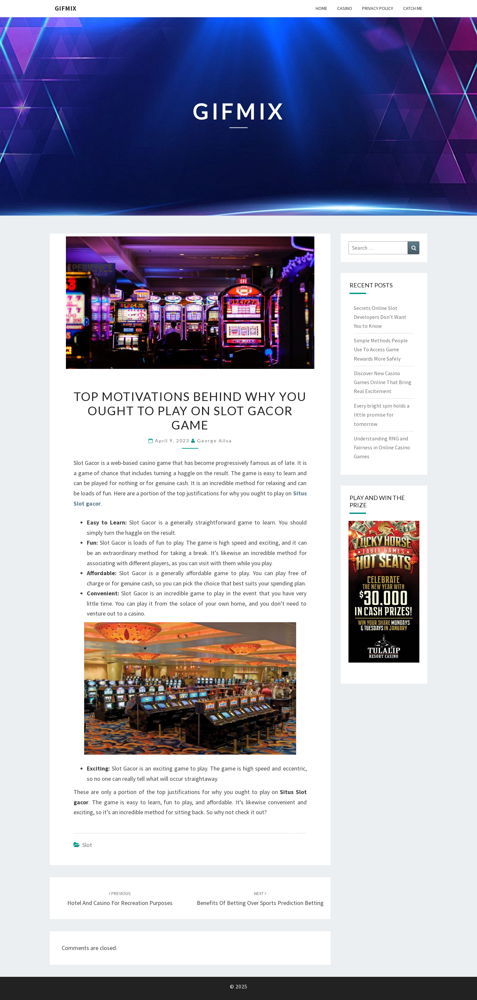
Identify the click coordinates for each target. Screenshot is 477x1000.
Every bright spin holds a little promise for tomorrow (381, 414)
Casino (344, 8)
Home (321, 8)
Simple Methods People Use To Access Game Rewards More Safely (381, 349)
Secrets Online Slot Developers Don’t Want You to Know (380, 317)
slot (87, 845)
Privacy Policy (377, 8)
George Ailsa (214, 440)
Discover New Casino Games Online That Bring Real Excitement (382, 382)
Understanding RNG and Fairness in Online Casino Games (382, 447)
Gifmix (65, 8)
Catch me (412, 8)
